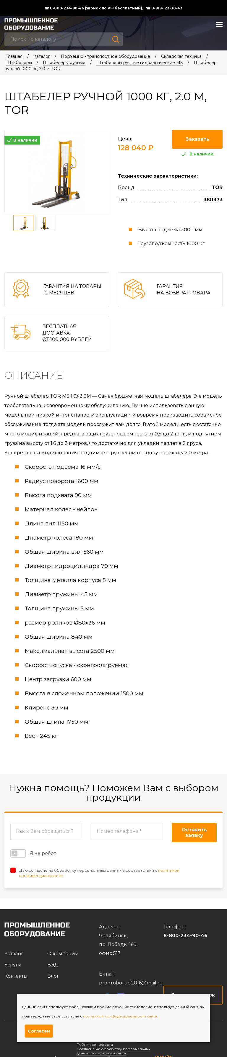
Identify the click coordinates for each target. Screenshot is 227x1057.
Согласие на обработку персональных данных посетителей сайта (113, 1051)
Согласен (39, 1031)
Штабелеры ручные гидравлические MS (139, 62)
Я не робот (33, 853)
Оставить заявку (194, 832)
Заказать (197, 139)
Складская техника (181, 56)
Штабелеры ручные (64, 62)
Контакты (15, 976)
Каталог (41, 56)
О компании (63, 953)
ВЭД (52, 965)
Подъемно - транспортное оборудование (105, 56)
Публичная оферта (95, 1044)
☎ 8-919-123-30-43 (164, 8)
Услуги (13, 965)
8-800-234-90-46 (185, 935)
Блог (53, 976)
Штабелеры (19, 62)
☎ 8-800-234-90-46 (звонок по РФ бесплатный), (94, 8)
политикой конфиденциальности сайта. (120, 1016)
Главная (14, 56)
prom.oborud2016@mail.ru (131, 983)
